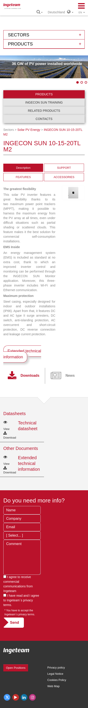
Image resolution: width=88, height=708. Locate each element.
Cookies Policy (56, 680)
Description (23, 167)
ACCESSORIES (64, 177)
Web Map (53, 686)
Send (14, 622)
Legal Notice (55, 673)
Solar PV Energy (28, 129)
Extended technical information (22, 354)
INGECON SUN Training (44, 102)
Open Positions (15, 667)
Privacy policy (56, 667)
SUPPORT (64, 167)
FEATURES (23, 177)
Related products (44, 110)
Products (44, 94)
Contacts (44, 119)
